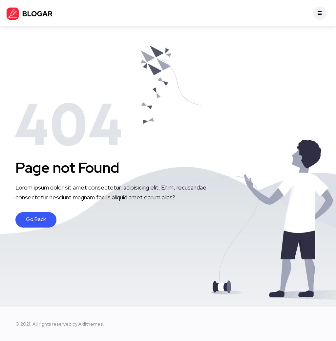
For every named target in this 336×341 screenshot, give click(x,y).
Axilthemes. (91, 324)
